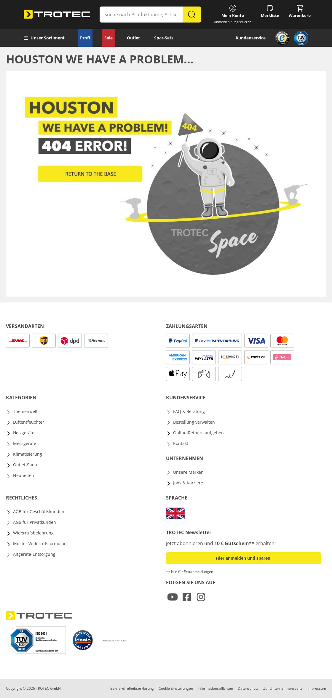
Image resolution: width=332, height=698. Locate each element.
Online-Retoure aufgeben (198, 433)
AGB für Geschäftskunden (38, 511)
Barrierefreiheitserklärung (132, 688)
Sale (108, 38)
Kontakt (180, 443)
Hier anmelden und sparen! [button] (244, 558)
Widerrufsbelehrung (33, 533)
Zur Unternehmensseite (283, 688)
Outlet (133, 38)
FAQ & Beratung (189, 411)
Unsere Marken (188, 472)
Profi (85, 38)
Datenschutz (248, 688)
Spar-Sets (163, 38)
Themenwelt (25, 411)
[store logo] (57, 14)
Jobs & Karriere (188, 483)
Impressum (316, 688)
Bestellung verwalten (194, 422)
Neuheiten (23, 475)
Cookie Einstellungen (176, 688)
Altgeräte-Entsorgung (34, 554)
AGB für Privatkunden (34, 522)
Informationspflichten (215, 688)
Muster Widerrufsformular (39, 543)
